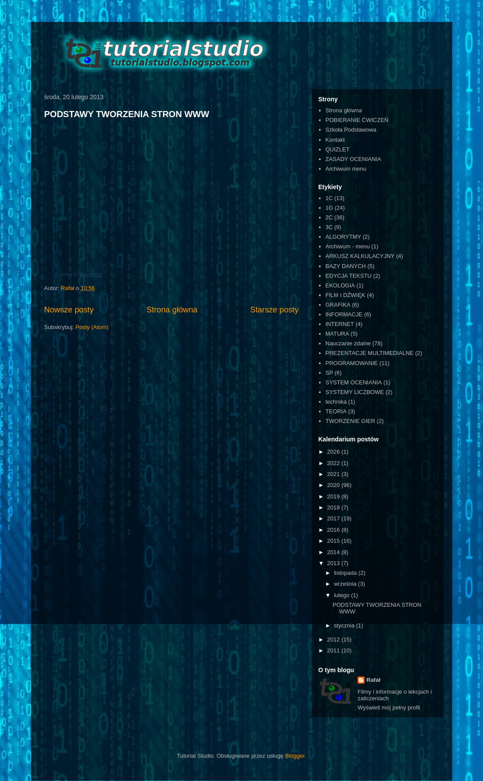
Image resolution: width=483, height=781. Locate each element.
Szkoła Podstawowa (351, 129)
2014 (334, 552)
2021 (334, 474)
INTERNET (340, 324)
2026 (334, 451)
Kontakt (335, 139)
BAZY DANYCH (346, 266)
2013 (334, 563)
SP (329, 372)
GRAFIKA (338, 304)
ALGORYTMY (343, 236)
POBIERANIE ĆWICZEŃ (357, 120)
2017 (334, 518)
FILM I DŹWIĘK (345, 295)
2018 (334, 507)
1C (329, 198)
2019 (334, 496)
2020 (334, 485)
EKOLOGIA (340, 285)
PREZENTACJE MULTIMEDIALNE (370, 353)
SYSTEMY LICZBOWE (355, 392)
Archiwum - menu (348, 246)
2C (329, 217)
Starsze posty (274, 309)
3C (329, 227)
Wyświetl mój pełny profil (389, 707)
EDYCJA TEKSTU (349, 275)
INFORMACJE (344, 314)
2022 (334, 463)
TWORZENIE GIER (350, 421)
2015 (334, 540)
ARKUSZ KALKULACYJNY (360, 256)
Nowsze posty (69, 309)
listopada (346, 573)
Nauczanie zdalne (348, 343)
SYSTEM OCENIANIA (354, 382)
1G (329, 207)
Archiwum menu (346, 168)
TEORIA (336, 411)
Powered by (79, 274)
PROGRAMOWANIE (352, 363)
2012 (334, 639)
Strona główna (172, 309)
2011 (334, 650)
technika (336, 401)
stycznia (345, 625)
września (346, 583)
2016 (334, 530)
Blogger (294, 755)
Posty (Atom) (91, 327)
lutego (342, 595)
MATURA (337, 333)
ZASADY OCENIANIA (353, 159)
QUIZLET (338, 149)
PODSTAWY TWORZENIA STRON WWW (126, 114)
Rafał (373, 680)
